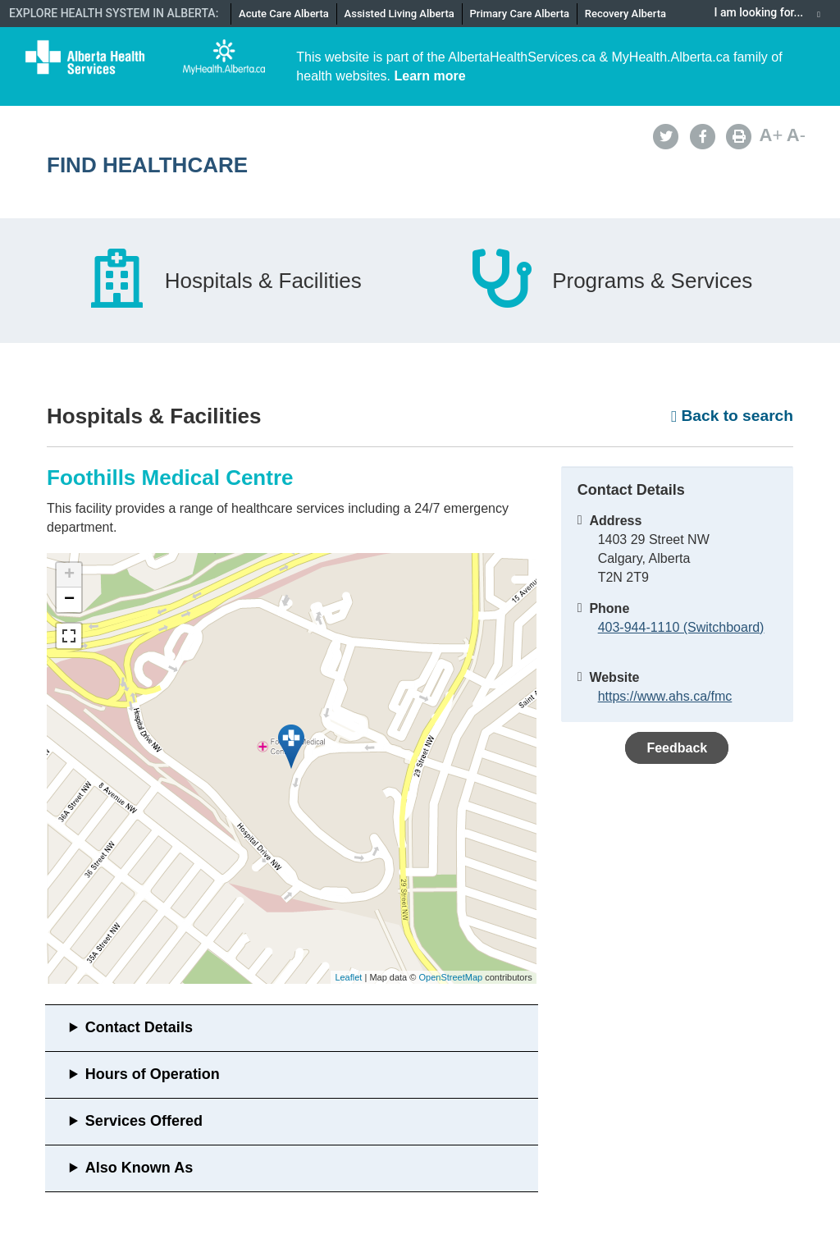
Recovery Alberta (625, 13)
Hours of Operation (152, 1074)
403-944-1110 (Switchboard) (681, 627)
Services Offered (144, 1121)
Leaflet (348, 977)
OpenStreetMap (450, 977)
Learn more (430, 76)
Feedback (676, 748)
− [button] (69, 599)
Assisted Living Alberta (399, 13)
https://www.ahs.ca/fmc (665, 696)
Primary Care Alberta (519, 13)
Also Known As (139, 1167)
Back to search (732, 415)
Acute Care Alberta (284, 13)
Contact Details (139, 1027)
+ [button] (69, 575)
